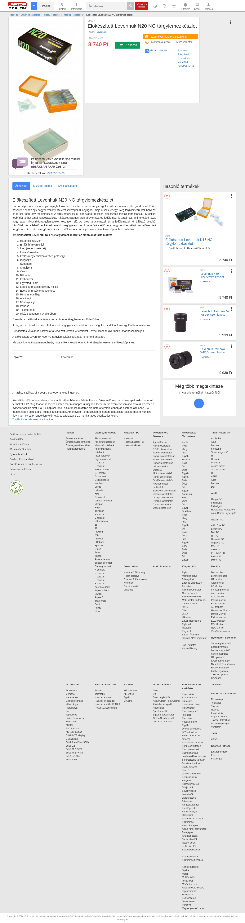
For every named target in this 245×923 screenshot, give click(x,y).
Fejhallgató (216, 502)
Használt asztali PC (134, 442)
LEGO (214, 739)
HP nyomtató (217, 657)
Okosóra (157, 470)
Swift (97, 604)
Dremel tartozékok (193, 728)
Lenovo (215, 445)
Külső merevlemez (191, 596)
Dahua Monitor (218, 614)
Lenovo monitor (219, 576)
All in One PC (218, 525)
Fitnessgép (216, 758)
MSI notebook (102, 469)
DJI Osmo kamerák (163, 721)
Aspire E (99, 597)
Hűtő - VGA (71, 721)
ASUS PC (216, 549)
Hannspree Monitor (221, 610)
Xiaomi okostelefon (162, 452)
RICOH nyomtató (220, 667)
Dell (213, 486)
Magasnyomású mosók (194, 908)
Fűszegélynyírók (191, 784)
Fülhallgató (216, 506)
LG (183, 528)
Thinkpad (99, 511)
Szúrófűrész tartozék (192, 742)
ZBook (98, 556)
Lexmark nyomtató (220, 650)
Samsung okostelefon (164, 456)
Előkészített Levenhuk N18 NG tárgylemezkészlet (188, 242)
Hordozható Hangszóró (223, 509)
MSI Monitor (217, 624)
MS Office (129, 694)
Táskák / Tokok (189, 603)
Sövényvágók (191, 791)
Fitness (215, 755)
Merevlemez (72, 697)
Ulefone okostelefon (163, 494)
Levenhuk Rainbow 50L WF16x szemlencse (215, 313)
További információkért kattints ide (32, 419)
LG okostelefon (160, 466)
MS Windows (130, 690)
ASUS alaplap (73, 728)
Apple (185, 442)
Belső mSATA (73, 756)
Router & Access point (106, 707)
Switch (98, 594)
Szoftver (129, 684)
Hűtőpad (186, 627)
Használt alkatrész (133, 445)
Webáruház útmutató (20, 449)
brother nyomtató (220, 671)
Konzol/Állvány (189, 648)
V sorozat (100, 518)
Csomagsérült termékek (78, 445)
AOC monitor (217, 596)
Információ (76, 6)
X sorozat (100, 573)
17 (96, 528)
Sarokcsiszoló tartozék (193, 759)
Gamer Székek (189, 593)
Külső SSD (71, 759)
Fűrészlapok (190, 708)
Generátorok (188, 901)
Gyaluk (190, 870)
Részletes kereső (142, 5)
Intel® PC (216, 560)
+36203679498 (56, 173)
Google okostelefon (163, 497)
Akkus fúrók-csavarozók (194, 829)
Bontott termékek (74, 438)
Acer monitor (217, 582)
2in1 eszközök (218, 469)
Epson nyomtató (219, 647)
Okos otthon (131, 566)
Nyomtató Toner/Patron (223, 664)
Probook (99, 538)
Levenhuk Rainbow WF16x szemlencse (212, 350)
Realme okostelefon (163, 501)
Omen (98, 549)
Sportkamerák (160, 711)
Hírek (12, 474)
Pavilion (99, 531)
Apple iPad (216, 438)
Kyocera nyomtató (220, 660)
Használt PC (217, 539)
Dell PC (215, 532)
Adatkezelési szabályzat (22, 459)
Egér (184, 572)
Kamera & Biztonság (134, 572)
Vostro (98, 486)
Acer (213, 480)
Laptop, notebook (105, 432)
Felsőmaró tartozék (192, 763)
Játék (214, 733)
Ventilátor (216, 727)
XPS (97, 493)
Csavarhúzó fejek (193, 704)
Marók (188, 874)
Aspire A (99, 607)
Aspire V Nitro (102, 590)
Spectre (99, 545)
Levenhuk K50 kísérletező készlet (212, 275)
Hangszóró (216, 499)
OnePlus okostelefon (163, 480)
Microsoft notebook (104, 445)
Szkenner (216, 678)
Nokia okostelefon (162, 445)
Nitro (97, 611)
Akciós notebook (103, 438)
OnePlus (186, 511)
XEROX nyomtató (220, 674)
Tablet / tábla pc (220, 432)
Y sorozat (99, 514)
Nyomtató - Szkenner (223, 637)
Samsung (187, 494)
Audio (214, 493)
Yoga (97, 507)
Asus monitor (218, 593)
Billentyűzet (188, 579)
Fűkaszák (187, 801)
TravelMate (101, 601)
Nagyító (215, 709)
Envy (97, 552)
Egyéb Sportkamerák (164, 714)
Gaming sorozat (103, 566)
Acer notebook (102, 587)
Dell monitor (217, 572)
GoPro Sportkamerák (164, 718)
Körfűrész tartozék (191, 746)
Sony (184, 546)
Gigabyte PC (217, 542)
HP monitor (217, 579)
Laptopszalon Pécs (160, 42)
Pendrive (186, 586)
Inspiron (99, 483)
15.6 (184, 610)
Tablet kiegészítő (219, 452)
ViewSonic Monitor (220, 631)
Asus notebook (102, 559)
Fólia (184, 445)
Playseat (186, 631)
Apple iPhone (160, 442)
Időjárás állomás (219, 716)
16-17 (185, 614)
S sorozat (100, 583)
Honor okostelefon (162, 477)
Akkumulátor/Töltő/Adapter (166, 701)
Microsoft (215, 462)
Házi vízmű (187, 815)
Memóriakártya (189, 576)
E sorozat (100, 466)
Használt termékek (75, 448)
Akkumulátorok (191, 697)
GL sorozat (100, 476)
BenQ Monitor (218, 603)
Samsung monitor (220, 589)
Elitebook (99, 542)
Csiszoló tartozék (190, 749)
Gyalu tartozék (189, 766)
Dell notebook (102, 480)
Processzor (71, 690)
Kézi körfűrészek (192, 867)
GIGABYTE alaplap (76, 735)
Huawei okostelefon (163, 463)
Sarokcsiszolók (191, 839)
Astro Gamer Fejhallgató (223, 513)
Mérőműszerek (189, 884)
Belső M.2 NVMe (75, 752)
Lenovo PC (216, 529)
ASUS (214, 476)
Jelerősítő (100, 694)
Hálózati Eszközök (105, 684)
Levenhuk (101, 32)
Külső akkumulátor (191, 589)
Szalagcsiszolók (190, 856)
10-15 (185, 607)
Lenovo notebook (103, 500)
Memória (70, 694)
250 (97, 535)
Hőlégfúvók (188, 894)
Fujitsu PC (216, 556)
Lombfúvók (187, 794)
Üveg (184, 449)
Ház (68, 711)
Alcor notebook (102, 455)
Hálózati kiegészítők (105, 701)
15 (96, 525)
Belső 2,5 (70, 745)
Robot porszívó (131, 576)
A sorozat (99, 462)
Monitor (215, 566)
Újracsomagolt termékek (78, 442)
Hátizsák (186, 617)
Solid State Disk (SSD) (77, 742)
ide (25, 342)
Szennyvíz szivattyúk (192, 818)
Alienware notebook (105, 442)
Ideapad (99, 504)
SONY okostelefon (162, 459)
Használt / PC (132, 432)
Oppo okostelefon (162, 508)
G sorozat (100, 497)
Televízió (216, 684)
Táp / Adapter (189, 645)
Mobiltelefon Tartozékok (194, 600)
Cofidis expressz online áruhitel (25, 434)
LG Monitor (216, 586)
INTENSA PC (218, 553)
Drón (155, 690)
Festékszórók (189, 898)
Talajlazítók (187, 787)
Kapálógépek (188, 808)
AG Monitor (217, 607)
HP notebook (101, 521)
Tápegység (71, 714)
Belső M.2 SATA (74, 749)
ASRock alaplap (74, 732)
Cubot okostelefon (162, 504)
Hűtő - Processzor (75, 718)
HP (212, 455)
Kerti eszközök (189, 777)
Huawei (186, 459)
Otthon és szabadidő (223, 693)
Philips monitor (218, 600)
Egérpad (186, 624)
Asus (213, 442)
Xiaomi (185, 477)
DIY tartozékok (189, 732)
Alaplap (69, 725)
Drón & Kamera (162, 684)
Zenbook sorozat (103, 563)
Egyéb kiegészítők (191, 620)
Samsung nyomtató (221, 643)
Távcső (215, 706)
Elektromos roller (219, 751)
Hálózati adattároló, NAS (107, 704)
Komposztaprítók (190, 804)
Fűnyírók (186, 780)
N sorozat (100, 569)
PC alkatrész (73, 684)
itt (75, 336)
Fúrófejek (188, 701)
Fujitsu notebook (103, 459)
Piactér (70, 432)
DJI (154, 694)
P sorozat (99, 576)
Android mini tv (162, 566)
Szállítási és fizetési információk (26, 464)
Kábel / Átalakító (191, 634)
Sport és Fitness (220, 745)
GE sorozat (101, 473)
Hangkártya (71, 707)
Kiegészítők (189, 566)
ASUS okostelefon (162, 449)
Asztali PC (217, 519)
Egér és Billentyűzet (192, 582)
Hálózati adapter (103, 697)
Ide (14, 342)
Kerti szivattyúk (190, 811)
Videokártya (72, 704)
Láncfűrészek (190, 797)
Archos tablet (218, 466)
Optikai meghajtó (74, 701)
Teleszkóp (216, 702)
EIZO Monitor (218, 620)
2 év (208, 248)
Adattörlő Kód (17, 439)
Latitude (99, 490)
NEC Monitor (217, 627)
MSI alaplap (72, 739)
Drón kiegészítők (161, 697)
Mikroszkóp (217, 699)
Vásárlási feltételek (19, 444)
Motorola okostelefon (163, 473)
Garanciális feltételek (20, 469)
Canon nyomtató (219, 654)
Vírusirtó (128, 701)
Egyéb (185, 456)
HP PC (214, 535)
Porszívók (187, 905)
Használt (128, 438)
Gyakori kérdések (18, 454)
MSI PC (215, 546)
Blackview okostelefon (164, 490)
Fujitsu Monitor (218, 617)
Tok (184, 452)
